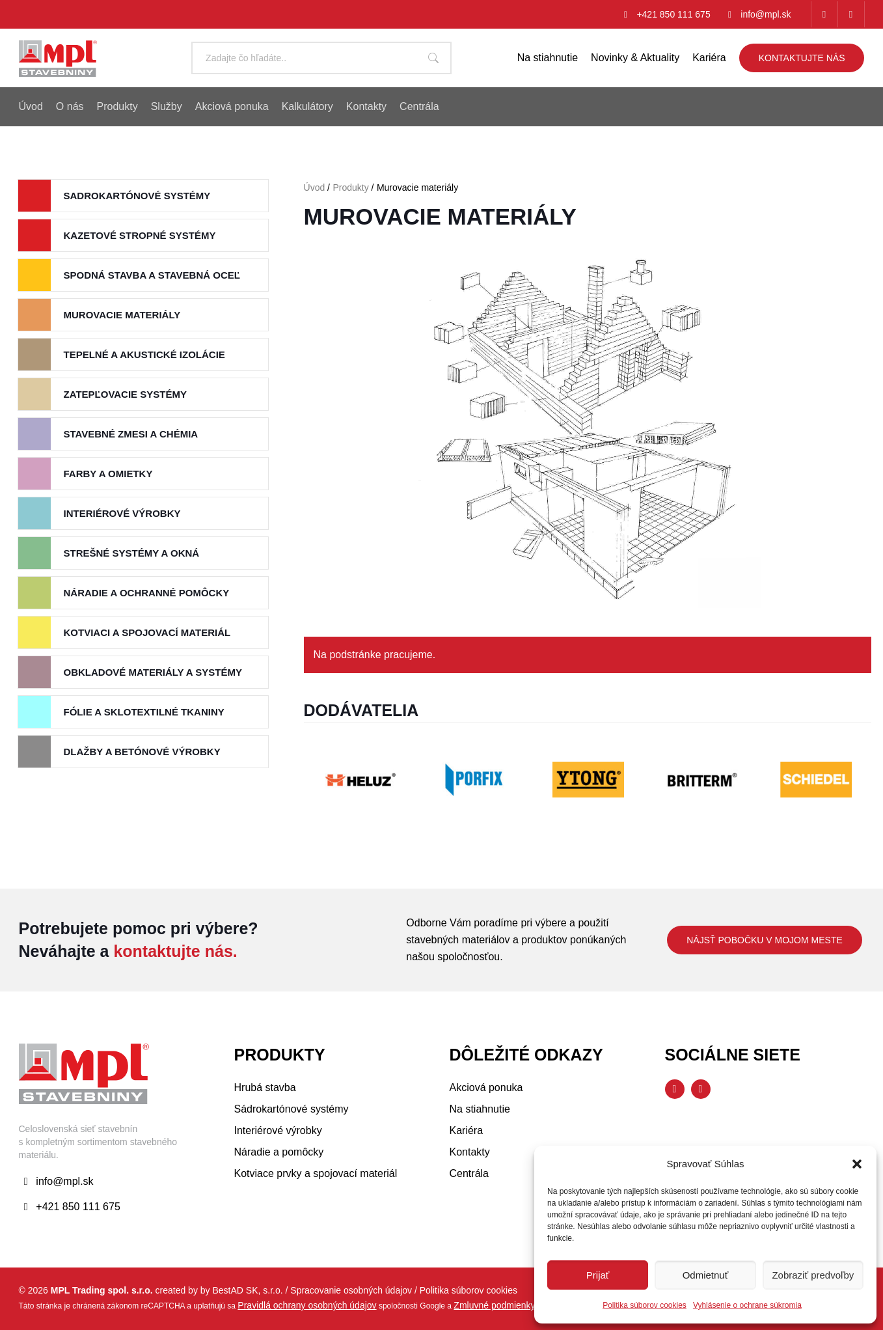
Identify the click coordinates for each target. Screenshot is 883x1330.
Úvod (314, 187)
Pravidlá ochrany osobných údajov (307, 1305)
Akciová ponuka (486, 1087)
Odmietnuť (706, 1275)
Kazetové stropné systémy (140, 235)
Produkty (350, 187)
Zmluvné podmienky (494, 1305)
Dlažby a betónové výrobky (142, 751)
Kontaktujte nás (802, 58)
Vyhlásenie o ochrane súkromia (747, 1305)
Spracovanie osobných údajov (351, 1290)
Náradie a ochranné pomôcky (147, 592)
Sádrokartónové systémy (291, 1109)
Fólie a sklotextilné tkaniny (144, 711)
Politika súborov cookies (644, 1305)
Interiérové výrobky (122, 513)
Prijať (598, 1275)
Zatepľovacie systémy (125, 394)
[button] (856, 1164)
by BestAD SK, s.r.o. (241, 1290)
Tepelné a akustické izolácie (144, 354)
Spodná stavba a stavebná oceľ (152, 275)
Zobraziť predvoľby (813, 1275)
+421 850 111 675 (673, 14)
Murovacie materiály (122, 314)
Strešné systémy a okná (132, 553)
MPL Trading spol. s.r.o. (102, 1290)
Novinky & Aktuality (635, 57)
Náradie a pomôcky (279, 1151)
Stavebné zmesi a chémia (131, 433)
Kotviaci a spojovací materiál (147, 632)
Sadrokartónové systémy (137, 195)
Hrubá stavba (265, 1087)
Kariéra (709, 57)
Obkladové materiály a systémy (153, 672)
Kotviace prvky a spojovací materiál (316, 1173)
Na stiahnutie (547, 57)
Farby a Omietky (108, 473)
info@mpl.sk (765, 14)
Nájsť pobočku (764, 940)
